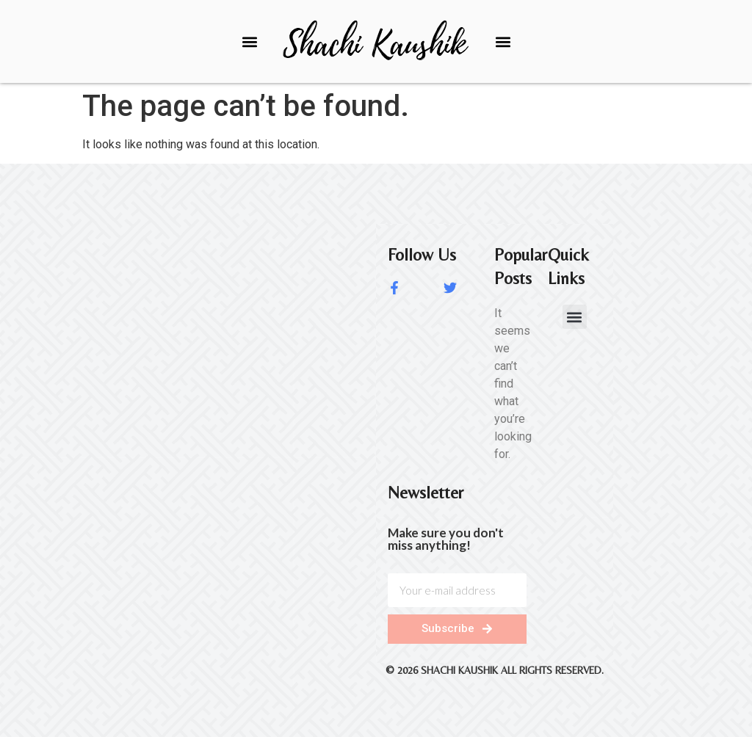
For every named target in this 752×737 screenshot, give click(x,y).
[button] (249, 41)
